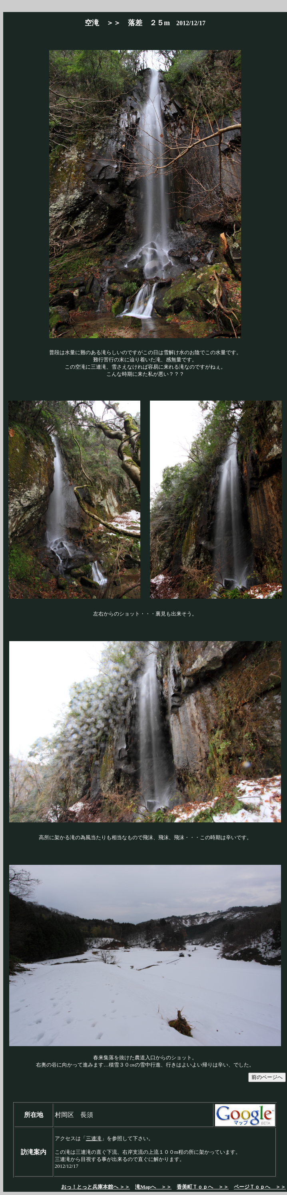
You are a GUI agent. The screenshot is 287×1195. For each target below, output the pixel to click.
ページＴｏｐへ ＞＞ (260, 1187)
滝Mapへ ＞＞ (153, 1187)
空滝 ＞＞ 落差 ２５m (127, 23)
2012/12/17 (187, 23)
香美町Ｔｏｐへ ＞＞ (203, 1187)
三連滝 (94, 1138)
